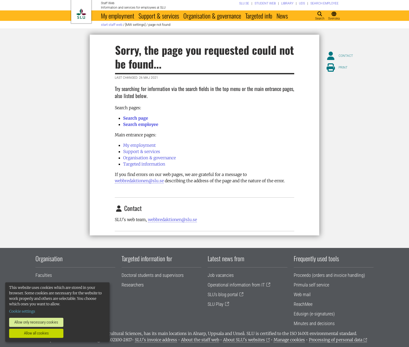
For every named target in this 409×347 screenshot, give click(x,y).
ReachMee (303, 304)
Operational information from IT (236, 285)
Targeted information (144, 164)
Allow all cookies (36, 333)
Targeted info (258, 15)
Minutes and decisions (314, 323)
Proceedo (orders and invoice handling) (329, 275)
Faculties (43, 275)
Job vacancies (221, 275)
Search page (135, 118)
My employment (117, 15)
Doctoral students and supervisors (153, 275)
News (282, 15)
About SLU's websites (244, 339)
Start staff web (111, 25)
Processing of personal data (335, 339)
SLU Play (216, 304)
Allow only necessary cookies (36, 322)
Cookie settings (22, 311)
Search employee (140, 124)
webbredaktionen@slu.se (139, 180)
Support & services (159, 15)
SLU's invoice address (156, 339)
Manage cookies (289, 339)
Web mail (302, 294)
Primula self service (311, 285)
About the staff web (200, 339)
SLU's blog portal (223, 294)
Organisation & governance (212, 15)
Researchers (133, 285)
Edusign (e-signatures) (314, 313)
